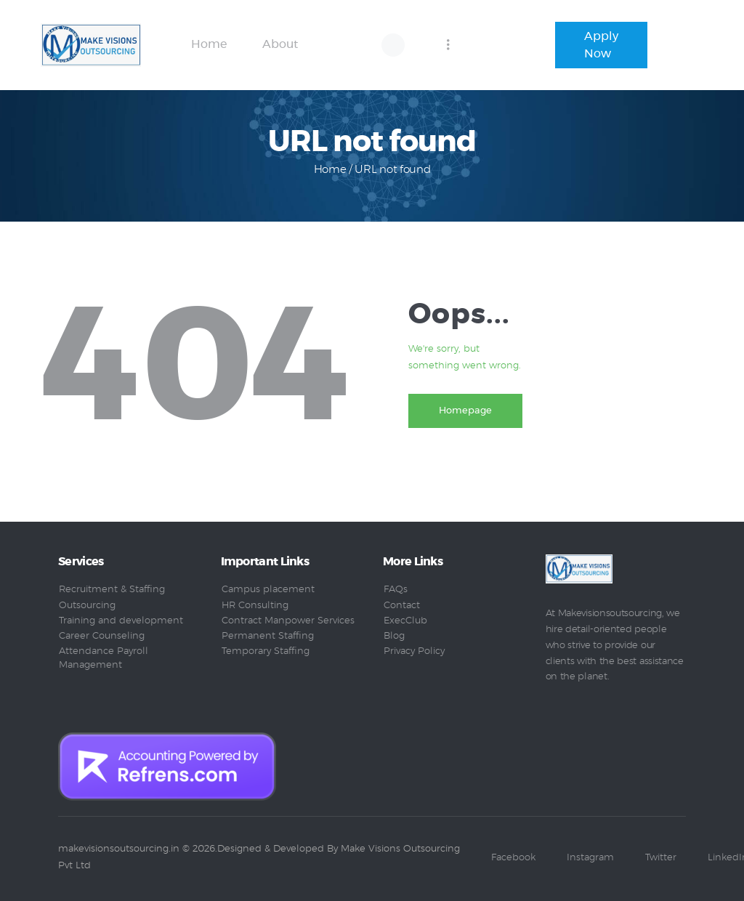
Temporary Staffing (266, 651)
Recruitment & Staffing (112, 589)
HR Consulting (255, 605)
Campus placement (268, 589)
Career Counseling (102, 636)
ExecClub (405, 621)
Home (330, 169)
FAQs (396, 589)
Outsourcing (87, 605)
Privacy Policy (414, 651)
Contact (402, 605)
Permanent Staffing (268, 636)
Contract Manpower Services (288, 621)
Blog (394, 636)
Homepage (466, 411)
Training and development (121, 621)
